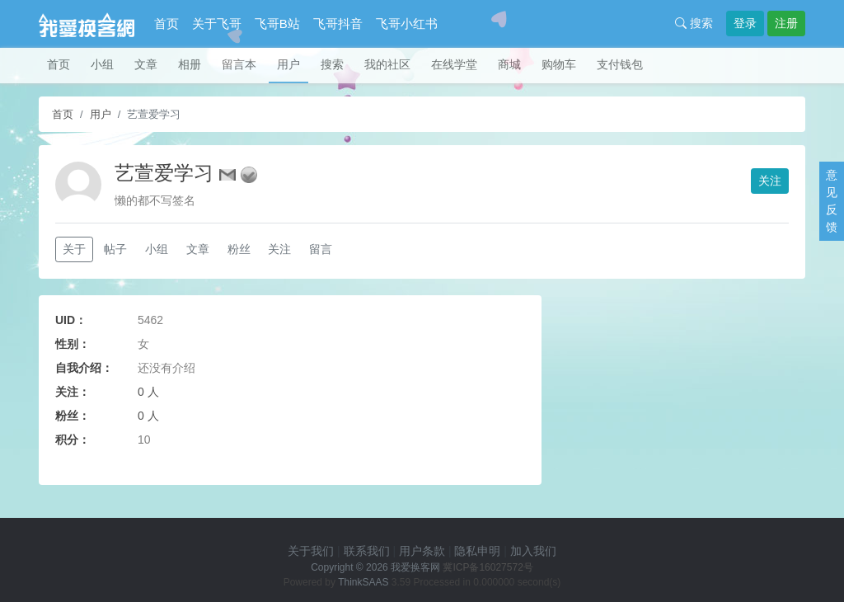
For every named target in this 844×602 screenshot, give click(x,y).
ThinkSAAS (363, 582)
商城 (509, 64)
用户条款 (422, 550)
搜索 (694, 23)
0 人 (148, 391)
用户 (288, 64)
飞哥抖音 (338, 23)
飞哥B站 (277, 23)
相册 (189, 64)
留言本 (239, 64)
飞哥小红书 (407, 23)
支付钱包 (620, 64)
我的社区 (387, 64)
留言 (320, 249)
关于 (74, 249)
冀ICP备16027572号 (487, 567)
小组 (102, 64)
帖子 (115, 249)
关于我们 (311, 550)
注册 (786, 23)
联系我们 (367, 550)
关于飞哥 (216, 23)
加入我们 (533, 550)
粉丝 (239, 249)
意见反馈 (831, 200)
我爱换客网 (415, 567)
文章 (145, 64)
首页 (166, 23)
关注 (769, 180)
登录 (745, 23)
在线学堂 (454, 64)
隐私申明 (477, 550)
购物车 (559, 64)
